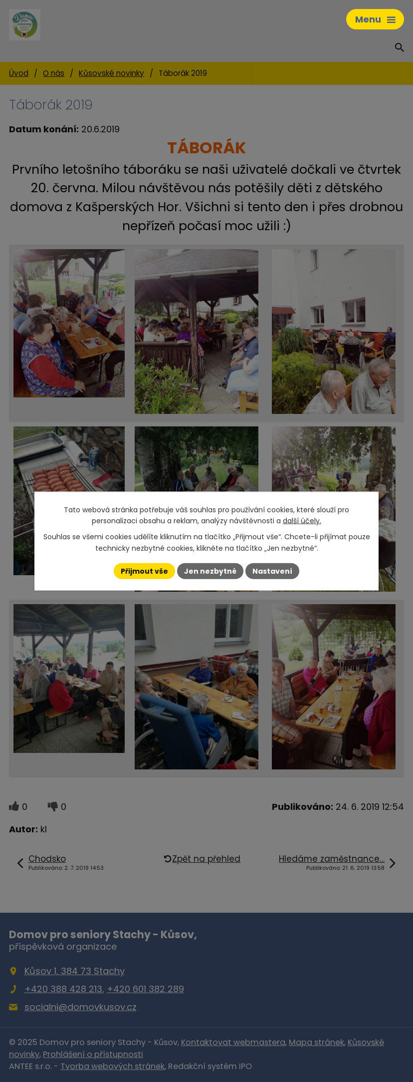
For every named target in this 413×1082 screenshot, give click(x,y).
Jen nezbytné (210, 571)
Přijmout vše (144, 571)
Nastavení (272, 571)
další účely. (302, 521)
